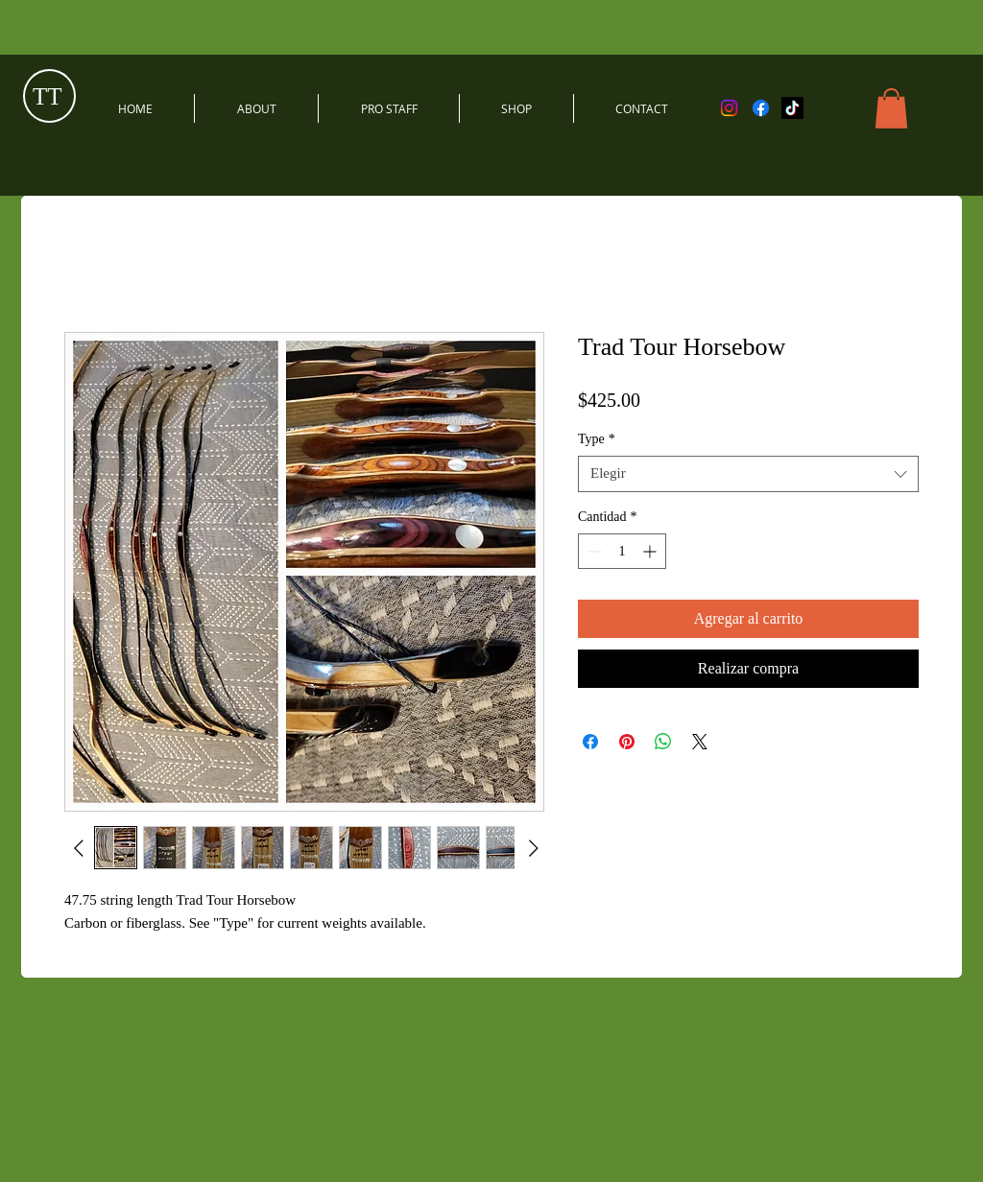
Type (596, 439)
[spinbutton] (622, 551)
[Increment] (651, 551)
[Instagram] (729, 108)
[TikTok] (792, 108)
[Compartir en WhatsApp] (663, 741)
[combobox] (748, 474)
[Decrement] (593, 551)
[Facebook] (761, 108)
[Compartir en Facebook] (590, 741)
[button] (891, 108)
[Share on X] (699, 741)
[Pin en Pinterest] (626, 741)
